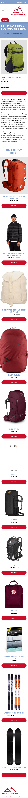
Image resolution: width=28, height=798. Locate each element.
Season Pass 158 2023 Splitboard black (14, 768)
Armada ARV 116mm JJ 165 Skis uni (14, 713)
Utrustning (11, 77)
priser (5, 20)
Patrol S (14, 474)
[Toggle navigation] (3, 11)
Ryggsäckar (18, 77)
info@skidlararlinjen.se (21, 2)
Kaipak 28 (14, 520)
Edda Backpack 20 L (14, 375)
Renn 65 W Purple (14, 429)
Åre (3, 2)
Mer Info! (14, 93)
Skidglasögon (5, 79)
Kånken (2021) (14, 611)
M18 (14, 565)
